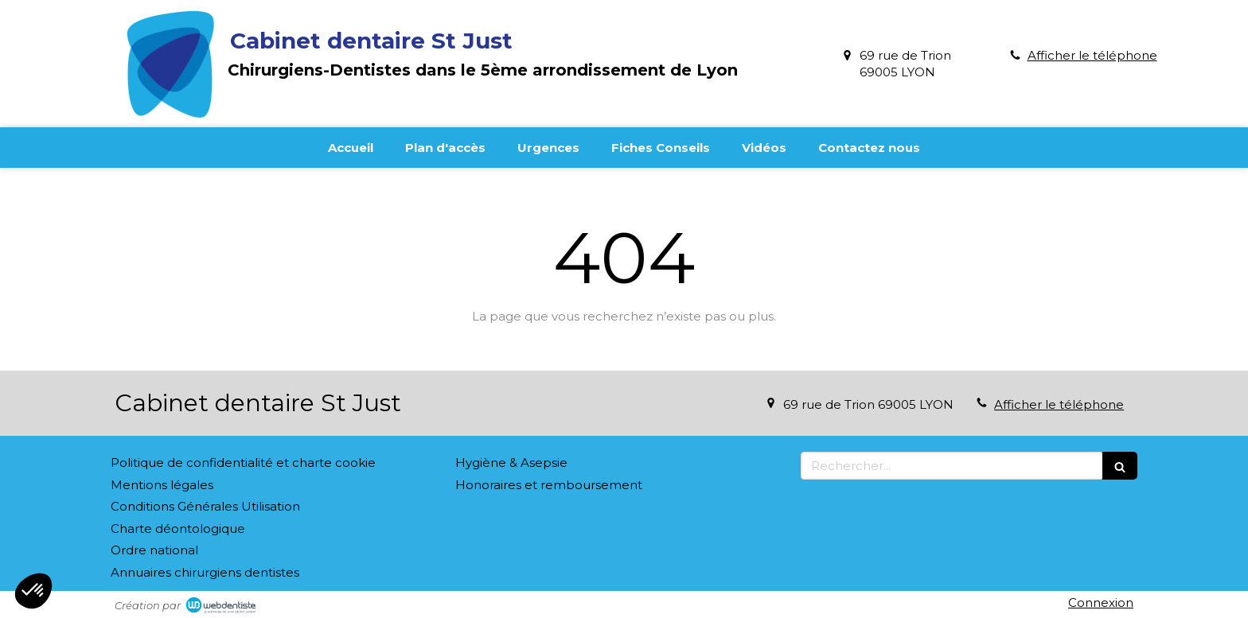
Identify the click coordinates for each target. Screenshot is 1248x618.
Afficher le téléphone (1092, 55)
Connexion (1100, 602)
